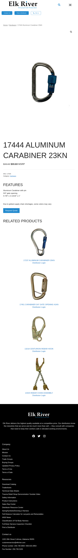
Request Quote (11, 211)
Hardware (12, 25)
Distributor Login (39, 263)
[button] (59, 5)
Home (5, 25)
